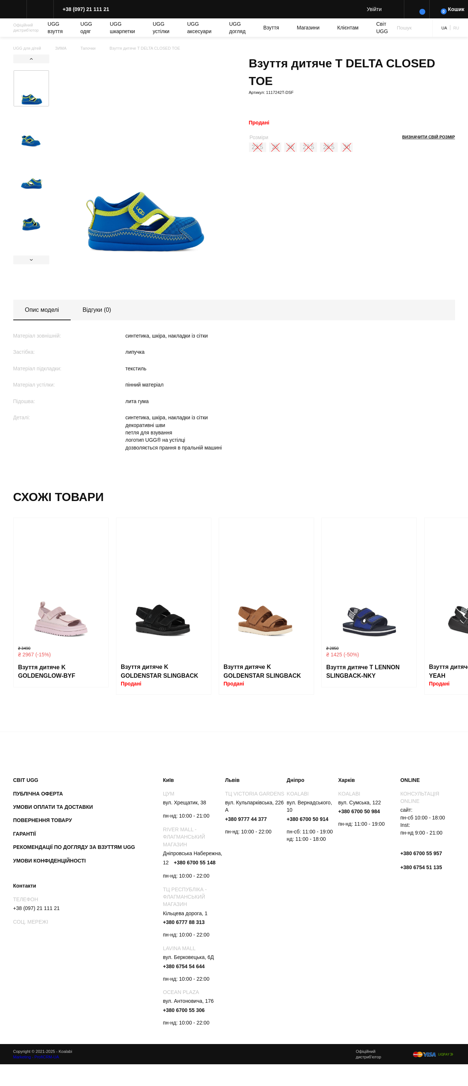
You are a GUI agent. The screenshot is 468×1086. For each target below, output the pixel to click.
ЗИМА (61, 48)
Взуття (271, 28)
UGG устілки (161, 27)
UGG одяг (86, 27)
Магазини (308, 28)
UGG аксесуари (199, 27)
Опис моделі (42, 310)
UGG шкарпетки (122, 27)
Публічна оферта (38, 794)
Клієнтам (348, 28)
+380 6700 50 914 (307, 819)
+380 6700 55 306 (184, 1010)
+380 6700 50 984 (359, 811)
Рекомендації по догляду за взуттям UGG (74, 847)
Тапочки (88, 48)
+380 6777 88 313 (184, 922)
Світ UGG (382, 27)
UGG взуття (55, 27)
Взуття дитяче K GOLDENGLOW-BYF (46, 671)
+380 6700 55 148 (194, 862)
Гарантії (24, 834)
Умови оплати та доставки (53, 807)
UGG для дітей (27, 48)
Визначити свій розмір (428, 137)
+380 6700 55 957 (421, 853)
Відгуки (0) (96, 310)
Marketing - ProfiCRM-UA (36, 1057)
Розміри (259, 137)
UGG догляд (237, 27)
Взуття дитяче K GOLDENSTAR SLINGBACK (159, 671)
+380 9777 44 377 (246, 819)
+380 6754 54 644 (184, 966)
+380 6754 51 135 (421, 867)
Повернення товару (42, 820)
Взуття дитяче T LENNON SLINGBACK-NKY (363, 671)
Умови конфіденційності (49, 861)
